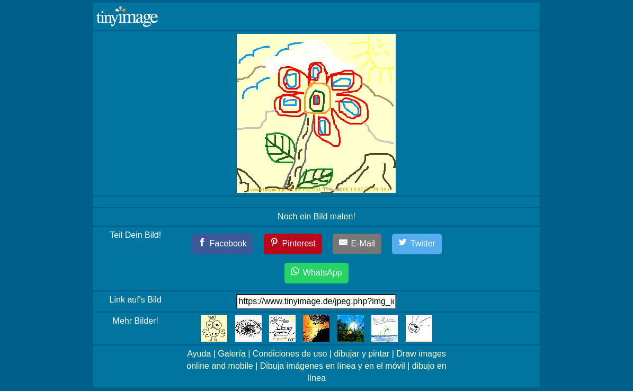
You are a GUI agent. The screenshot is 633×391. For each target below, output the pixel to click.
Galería (231, 353)
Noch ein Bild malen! (316, 216)
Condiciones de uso (290, 353)
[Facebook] (222, 244)
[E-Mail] (357, 244)
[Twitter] (417, 244)
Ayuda (199, 353)
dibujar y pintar (361, 353)
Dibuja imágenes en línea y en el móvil (332, 365)
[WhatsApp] (316, 273)
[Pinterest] (293, 244)
